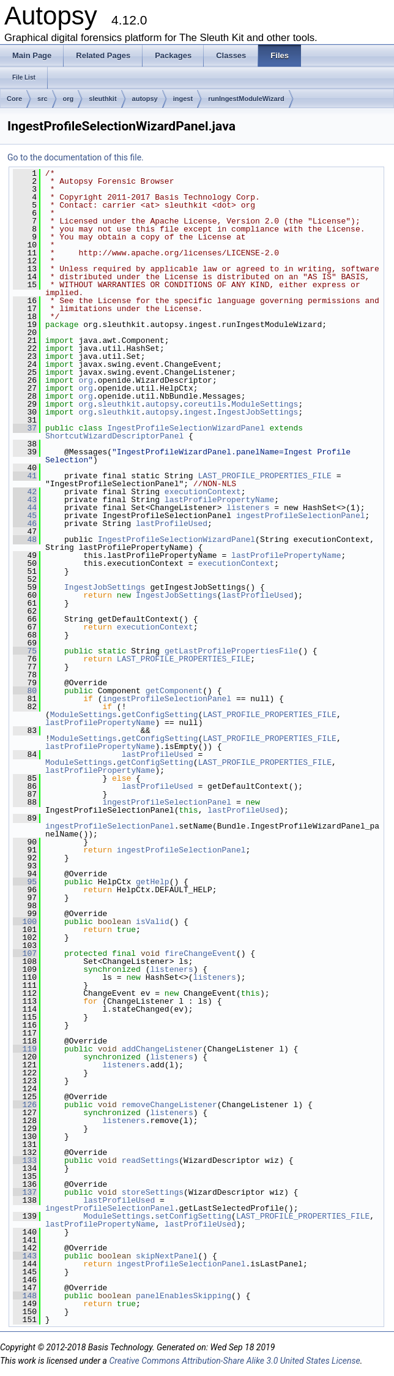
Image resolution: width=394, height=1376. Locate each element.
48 (25, 539)
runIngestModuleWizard (246, 98)
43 (25, 499)
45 (25, 515)
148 (25, 1295)
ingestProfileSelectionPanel (300, 515)
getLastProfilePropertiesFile (231, 650)
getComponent (174, 690)
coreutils (205, 404)
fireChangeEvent (200, 953)
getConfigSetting (160, 714)
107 (25, 953)
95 (25, 881)
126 (25, 1104)
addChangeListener (162, 1049)
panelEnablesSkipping (183, 1295)
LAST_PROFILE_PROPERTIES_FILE (264, 475)
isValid (152, 921)
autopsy (145, 98)
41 (25, 475)
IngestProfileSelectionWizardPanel (185, 428)
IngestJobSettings (258, 412)
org (68, 98)
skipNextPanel (167, 1255)
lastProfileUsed (171, 523)
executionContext (203, 491)
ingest (183, 98)
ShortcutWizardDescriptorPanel (114, 436)
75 (25, 650)
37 (25, 428)
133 (25, 1160)
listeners (247, 507)
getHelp (152, 881)
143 (25, 1255)
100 (25, 921)
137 (25, 1192)
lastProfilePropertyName (219, 499)
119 (25, 1049)
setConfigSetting (193, 1216)
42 (25, 491)
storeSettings (153, 1192)
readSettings (150, 1160)
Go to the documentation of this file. (75, 157)
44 (25, 507)
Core (14, 98)
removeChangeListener (169, 1104)
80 (25, 690)
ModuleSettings (264, 404)
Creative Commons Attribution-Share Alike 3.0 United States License (234, 1361)
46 (25, 523)
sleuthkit (102, 98)
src (42, 98)
